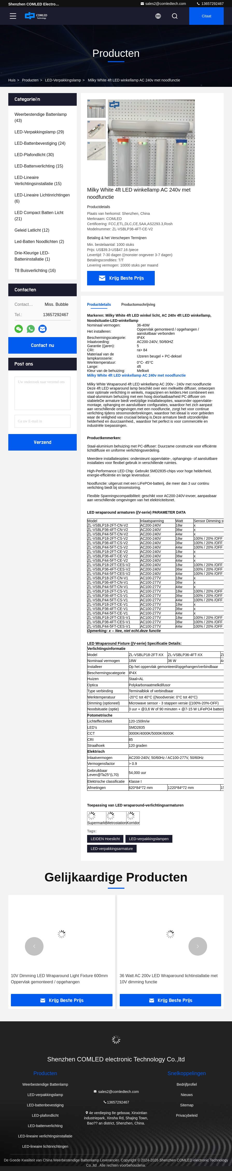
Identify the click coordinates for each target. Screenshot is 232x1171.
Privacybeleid (187, 1115)
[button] (34, 946)
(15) (39, 166)
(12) (32, 230)
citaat (206, 16)
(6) (42, 198)
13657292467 (210, 4)
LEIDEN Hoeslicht (105, 839)
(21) (39, 215)
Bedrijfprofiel (187, 1084)
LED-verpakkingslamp (63, 80)
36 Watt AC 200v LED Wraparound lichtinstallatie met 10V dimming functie (169, 979)
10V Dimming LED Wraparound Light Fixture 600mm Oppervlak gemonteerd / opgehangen (59, 979)
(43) (41, 117)
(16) (35, 270)
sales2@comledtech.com (163, 4)
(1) (32, 256)
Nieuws (187, 1095)
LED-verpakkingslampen (149, 839)
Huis (12, 80)
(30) (34, 155)
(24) (40, 143)
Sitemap (186, 1105)
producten (30, 80)
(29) (39, 132)
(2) (39, 241)
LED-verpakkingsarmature (112, 849)
